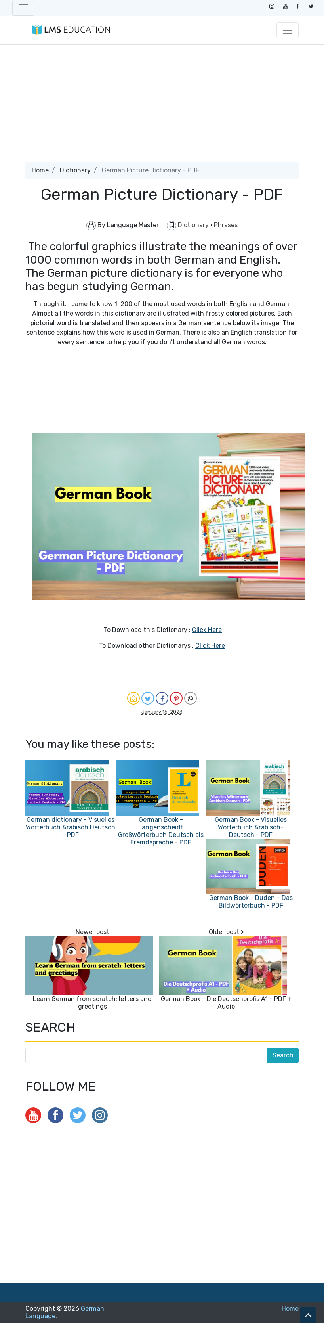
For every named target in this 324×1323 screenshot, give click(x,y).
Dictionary (75, 170)
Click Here (207, 630)
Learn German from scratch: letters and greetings (92, 1002)
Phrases (226, 225)
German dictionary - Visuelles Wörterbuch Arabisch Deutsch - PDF (70, 827)
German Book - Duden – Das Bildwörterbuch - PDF (251, 901)
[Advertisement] (162, 106)
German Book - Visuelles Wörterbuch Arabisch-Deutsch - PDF (251, 827)
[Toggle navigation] (23, 8)
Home (40, 170)
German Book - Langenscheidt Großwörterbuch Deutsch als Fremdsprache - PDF (161, 831)
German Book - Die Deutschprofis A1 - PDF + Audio (226, 1002)
